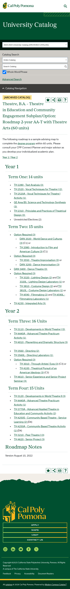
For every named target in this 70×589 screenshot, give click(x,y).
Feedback (7, 574)
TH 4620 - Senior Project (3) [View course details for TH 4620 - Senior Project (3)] (29, 439)
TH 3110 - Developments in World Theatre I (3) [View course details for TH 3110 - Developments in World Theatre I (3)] (39, 329)
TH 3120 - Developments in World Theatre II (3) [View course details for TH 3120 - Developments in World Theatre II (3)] (39, 396)
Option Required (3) (24, 234)
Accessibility (29, 574)
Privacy (17, 574)
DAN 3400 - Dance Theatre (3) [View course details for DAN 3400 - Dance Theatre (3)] (31, 269)
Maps (35, 530)
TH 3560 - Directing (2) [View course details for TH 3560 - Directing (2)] (27, 350)
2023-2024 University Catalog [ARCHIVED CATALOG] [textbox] (26, 45)
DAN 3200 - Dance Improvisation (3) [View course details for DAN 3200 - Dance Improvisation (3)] (39, 264)
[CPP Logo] (24, 511)
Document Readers (46, 574)
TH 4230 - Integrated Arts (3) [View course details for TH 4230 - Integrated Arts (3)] (30, 303)
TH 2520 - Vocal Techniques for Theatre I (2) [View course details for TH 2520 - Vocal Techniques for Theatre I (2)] (38, 189)
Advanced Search (12, 79)
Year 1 (5, 157)
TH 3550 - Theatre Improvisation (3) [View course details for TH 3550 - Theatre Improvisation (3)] (39, 260)
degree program (26, 143)
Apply (35, 525)
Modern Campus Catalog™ (56, 585)
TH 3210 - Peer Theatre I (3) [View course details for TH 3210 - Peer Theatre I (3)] (29, 435)
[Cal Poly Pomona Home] (18, 5)
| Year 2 (13, 157)
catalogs (8, 585)
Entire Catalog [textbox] (9, 60)
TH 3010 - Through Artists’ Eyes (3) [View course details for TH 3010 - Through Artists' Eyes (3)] (39, 363)
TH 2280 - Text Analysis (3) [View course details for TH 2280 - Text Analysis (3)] (29, 185)
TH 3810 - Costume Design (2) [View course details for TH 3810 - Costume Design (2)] (36, 286)
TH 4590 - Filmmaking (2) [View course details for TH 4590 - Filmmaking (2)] (34, 294)
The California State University (25, 569)
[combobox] (35, 45)
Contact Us (35, 540)
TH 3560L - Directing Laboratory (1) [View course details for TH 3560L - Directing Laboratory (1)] (34, 355)
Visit (35, 535)
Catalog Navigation (16, 88)
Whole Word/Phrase (17, 72)
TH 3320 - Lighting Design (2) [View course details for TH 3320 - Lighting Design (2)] (36, 277)
